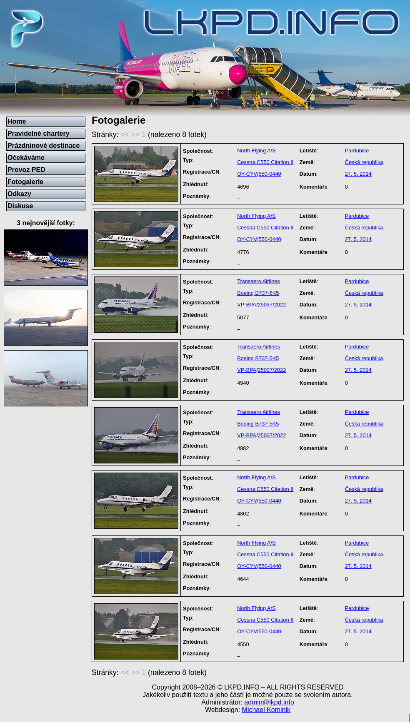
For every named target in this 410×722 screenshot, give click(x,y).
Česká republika (364, 162)
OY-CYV (247, 174)
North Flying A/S (256, 150)
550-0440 (270, 174)
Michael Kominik (266, 709)
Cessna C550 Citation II (265, 162)
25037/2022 (272, 304)
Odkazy (19, 193)
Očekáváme (26, 157)
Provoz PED (26, 169)
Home (17, 121)
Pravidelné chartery (39, 133)
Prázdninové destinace (44, 145)
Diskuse (20, 205)
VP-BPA (246, 304)
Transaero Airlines (258, 281)
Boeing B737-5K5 (258, 293)
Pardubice (357, 150)
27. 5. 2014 (358, 174)
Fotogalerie (25, 181)
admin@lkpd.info (269, 702)
